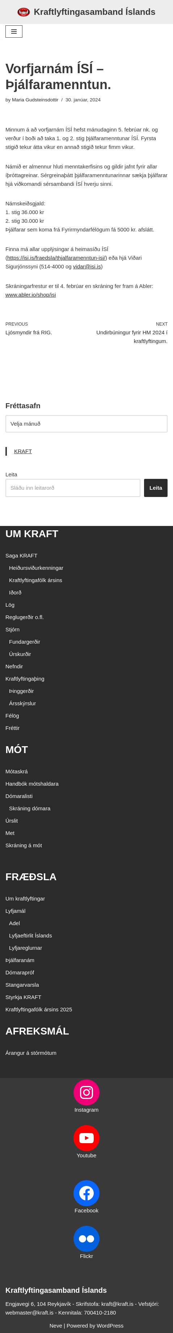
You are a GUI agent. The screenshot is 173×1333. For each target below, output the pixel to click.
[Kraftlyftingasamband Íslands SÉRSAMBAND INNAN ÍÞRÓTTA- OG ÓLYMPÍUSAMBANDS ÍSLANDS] (86, 12)
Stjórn (12, 629)
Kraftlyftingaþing (25, 679)
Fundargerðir (24, 642)
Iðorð (15, 592)
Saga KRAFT (21, 555)
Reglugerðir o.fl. (24, 617)
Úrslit (11, 821)
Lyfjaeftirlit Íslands (30, 935)
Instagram (87, 1110)
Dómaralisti (19, 796)
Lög (9, 605)
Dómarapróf (19, 972)
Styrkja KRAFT (23, 997)
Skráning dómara (29, 808)
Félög (12, 716)
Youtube (87, 1155)
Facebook (86, 1210)
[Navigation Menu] (13, 31)
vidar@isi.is (87, 266)
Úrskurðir (20, 654)
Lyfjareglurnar (25, 948)
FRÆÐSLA (31, 876)
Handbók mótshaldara (32, 784)
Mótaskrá (16, 771)
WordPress (110, 1325)
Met (9, 833)
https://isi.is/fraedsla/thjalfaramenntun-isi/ (56, 258)
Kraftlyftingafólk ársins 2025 (38, 1009)
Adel (14, 923)
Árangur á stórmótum (30, 1053)
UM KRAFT (31, 533)
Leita (11, 474)
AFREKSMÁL (37, 1031)
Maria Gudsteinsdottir (35, 100)
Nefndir (14, 666)
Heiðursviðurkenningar (36, 568)
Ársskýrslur (22, 703)
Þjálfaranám (19, 960)
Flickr (86, 1256)
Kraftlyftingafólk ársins (35, 580)
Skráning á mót (23, 845)
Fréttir (12, 728)
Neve (56, 1325)
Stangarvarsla (22, 985)
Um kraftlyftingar (25, 898)
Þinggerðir (21, 691)
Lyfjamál (15, 911)
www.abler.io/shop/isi (30, 295)
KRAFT (23, 451)
